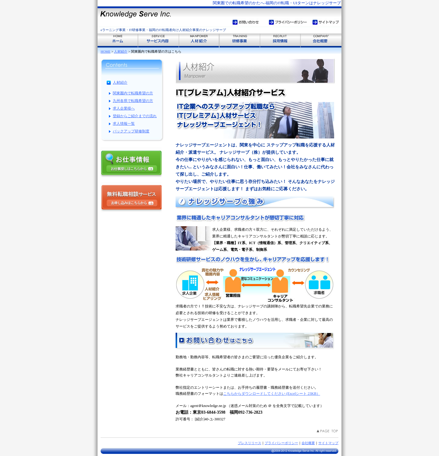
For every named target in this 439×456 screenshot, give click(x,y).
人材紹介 (120, 51)
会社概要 (308, 443)
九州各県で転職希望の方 (133, 101)
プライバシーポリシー (281, 443)
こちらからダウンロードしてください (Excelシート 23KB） (271, 393)
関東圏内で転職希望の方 (133, 93)
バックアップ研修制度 (131, 131)
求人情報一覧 (124, 123)
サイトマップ (328, 443)
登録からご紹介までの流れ (135, 116)
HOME (105, 51)
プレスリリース (249, 443)
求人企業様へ (124, 108)
